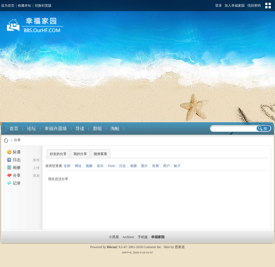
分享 (17, 140)
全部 (67, 166)
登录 (218, 6)
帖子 (177, 166)
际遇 (14, 152)
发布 (36, 160)
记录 (14, 183)
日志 (14, 160)
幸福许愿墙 (56, 128)
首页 (13, 128)
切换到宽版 (43, 6)
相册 (14, 168)
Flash (111, 166)
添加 (36, 176)
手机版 (143, 237)
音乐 (100, 166)
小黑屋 (114, 237)
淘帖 (115, 128)
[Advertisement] (137, 80)
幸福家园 (158, 237)
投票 (155, 166)
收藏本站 (24, 6)
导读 (79, 128)
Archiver (128, 237)
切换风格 (268, 5)
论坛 (31, 128)
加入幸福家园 (235, 6)
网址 (78, 166)
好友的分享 (58, 154)
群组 (97, 128)
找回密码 (254, 6)
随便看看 (100, 154)
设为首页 (7, 6)
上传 (36, 168)
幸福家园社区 (6, 140)
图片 (144, 166)
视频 (89, 166)
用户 (166, 166)
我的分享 (80, 154)
